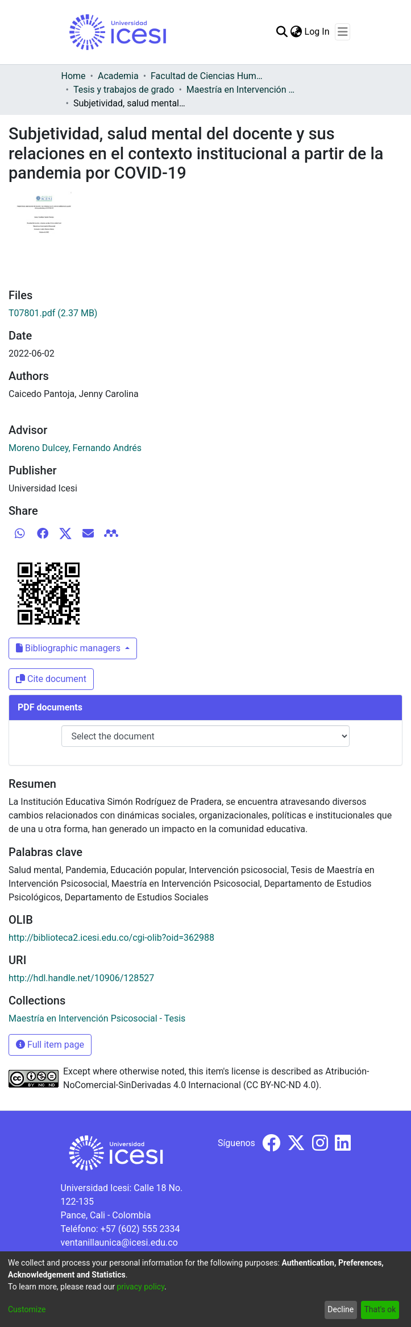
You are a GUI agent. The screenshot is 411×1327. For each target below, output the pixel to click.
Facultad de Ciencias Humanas (207, 76)
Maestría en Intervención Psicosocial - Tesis (243, 89)
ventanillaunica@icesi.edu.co (119, 1242)
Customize (26, 1309)
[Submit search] (282, 32)
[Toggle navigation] (342, 31)
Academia (118, 76)
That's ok (380, 1309)
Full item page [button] (50, 1044)
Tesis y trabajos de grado (124, 89)
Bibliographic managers (69, 648)
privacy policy (140, 1286)
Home (73, 76)
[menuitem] (296, 32)
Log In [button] (318, 31)
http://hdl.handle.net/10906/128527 (81, 978)
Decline (340, 1309)
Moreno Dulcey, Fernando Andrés (75, 448)
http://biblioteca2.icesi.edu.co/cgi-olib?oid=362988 (111, 937)
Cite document (51, 678)
